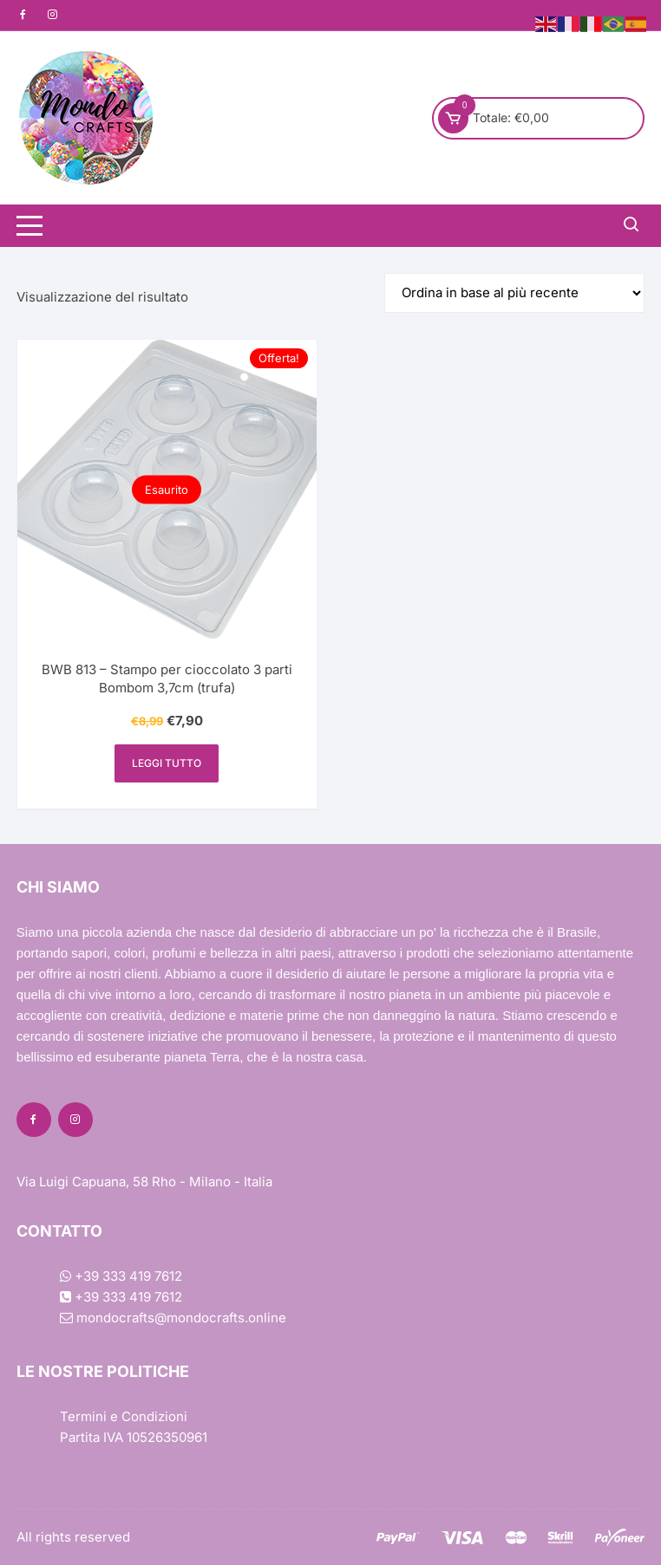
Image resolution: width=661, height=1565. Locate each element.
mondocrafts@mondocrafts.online (173, 1317)
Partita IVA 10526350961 (133, 1437)
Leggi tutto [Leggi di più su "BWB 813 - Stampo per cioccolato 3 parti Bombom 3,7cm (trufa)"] (166, 763)
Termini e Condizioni (123, 1416)
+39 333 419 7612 (121, 1276)
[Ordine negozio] (514, 293)
